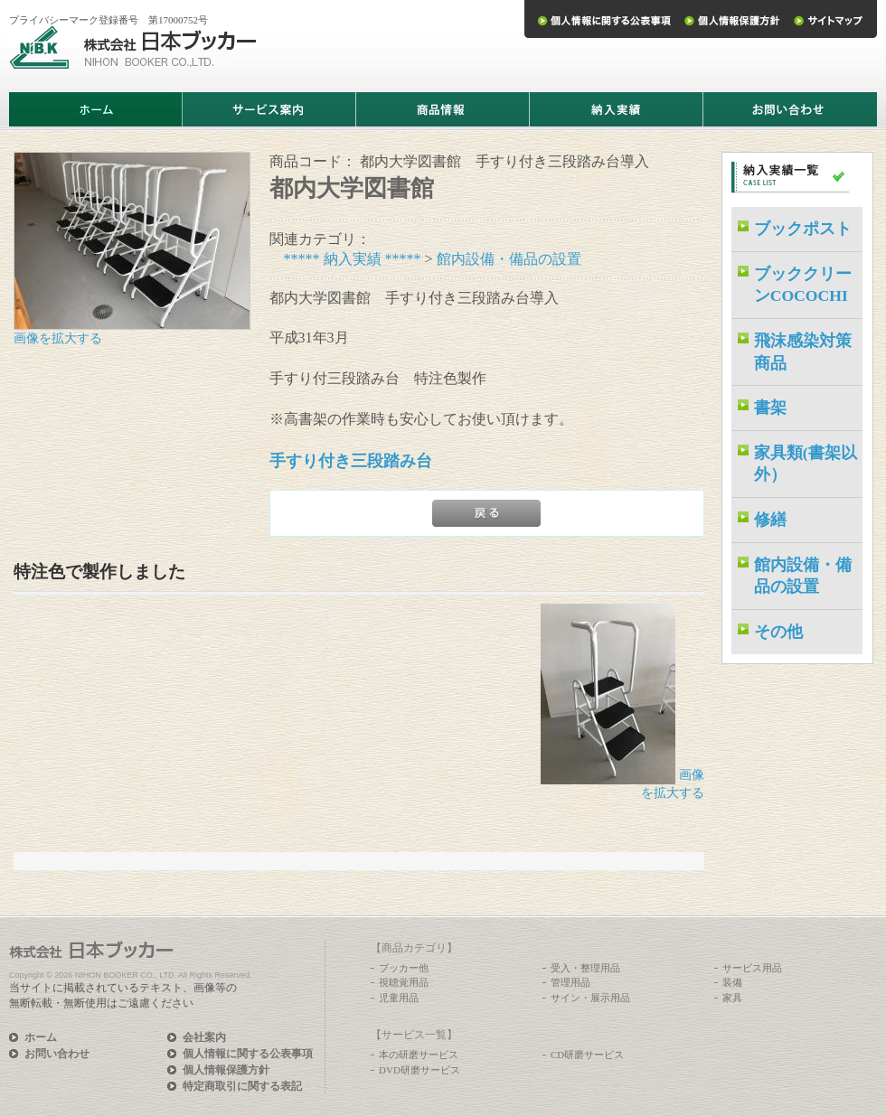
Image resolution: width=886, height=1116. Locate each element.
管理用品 (570, 982)
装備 (732, 982)
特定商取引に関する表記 (242, 1086)
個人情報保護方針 (226, 1070)
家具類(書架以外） (805, 464)
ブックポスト (803, 229)
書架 (770, 408)
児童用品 (399, 997)
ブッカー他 (404, 967)
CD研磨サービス (587, 1054)
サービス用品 (752, 967)
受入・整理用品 (585, 967)
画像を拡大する (58, 338)
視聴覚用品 (404, 982)
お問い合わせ (57, 1053)
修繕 (770, 520)
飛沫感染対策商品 (803, 352)
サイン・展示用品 (590, 997)
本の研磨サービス (418, 1054)
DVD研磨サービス (419, 1069)
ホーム (40, 1037)
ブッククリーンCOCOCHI (803, 285)
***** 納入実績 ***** (352, 259)
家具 (732, 997)
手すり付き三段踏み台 (350, 461)
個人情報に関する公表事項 (248, 1053)
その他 (778, 632)
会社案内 (204, 1037)
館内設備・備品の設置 (509, 259)
